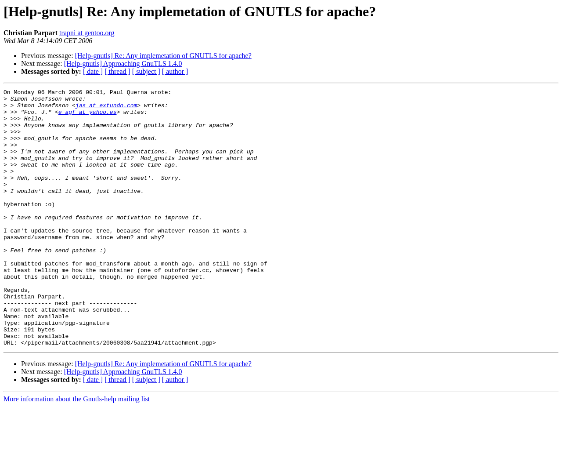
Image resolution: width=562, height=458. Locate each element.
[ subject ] (146, 71)
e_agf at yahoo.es (87, 117)
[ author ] (175, 71)
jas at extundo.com (106, 109)
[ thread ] (117, 71)
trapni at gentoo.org (86, 32)
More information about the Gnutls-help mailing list (77, 450)
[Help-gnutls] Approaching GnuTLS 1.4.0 (123, 63)
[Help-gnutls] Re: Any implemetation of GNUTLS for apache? (163, 55)
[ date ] (93, 71)
